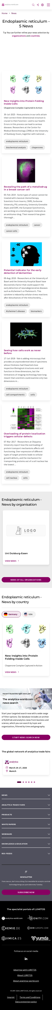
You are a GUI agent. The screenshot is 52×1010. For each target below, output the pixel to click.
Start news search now (26, 737)
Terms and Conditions (30, 997)
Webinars (7, 834)
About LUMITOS (24, 975)
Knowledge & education (14, 844)
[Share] (38, 5)
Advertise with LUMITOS (24, 969)
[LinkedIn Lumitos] (26, 958)
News (4, 795)
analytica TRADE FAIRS (13, 805)
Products (7, 815)
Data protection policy (26, 1001)
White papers (9, 824)
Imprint (11, 997)
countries (35, 35)
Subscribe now (26, 892)
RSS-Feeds (7, 853)
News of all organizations (26, 579)
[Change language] (42, 5)
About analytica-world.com (26, 980)
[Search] (33, 5)
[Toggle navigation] (48, 5)
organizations (19, 35)
